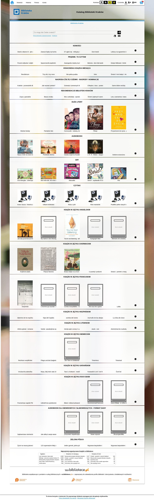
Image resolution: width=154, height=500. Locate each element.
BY (114, 2)
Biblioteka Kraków (77, 23)
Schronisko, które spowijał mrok (72, 463)
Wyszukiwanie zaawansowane (42, 35)
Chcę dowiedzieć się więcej (67, 498)
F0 (126, 2)
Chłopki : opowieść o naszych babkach (74, 458)
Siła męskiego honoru (96, 463)
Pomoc (36, 2)
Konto (44, 2)
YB (110, 2)
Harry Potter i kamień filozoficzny (46, 461)
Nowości (19, 2)
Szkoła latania (42, 463)
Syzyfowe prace (94, 459)
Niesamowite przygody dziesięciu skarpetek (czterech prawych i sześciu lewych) (57, 459)
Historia (28, 2)
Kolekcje (54, 35)
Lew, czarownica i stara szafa (46, 456)
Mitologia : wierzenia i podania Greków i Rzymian (50, 458)
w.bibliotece (67, 474)
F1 (129, 2)
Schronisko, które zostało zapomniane (99, 461)
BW (105, 2)
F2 (134, 2)
